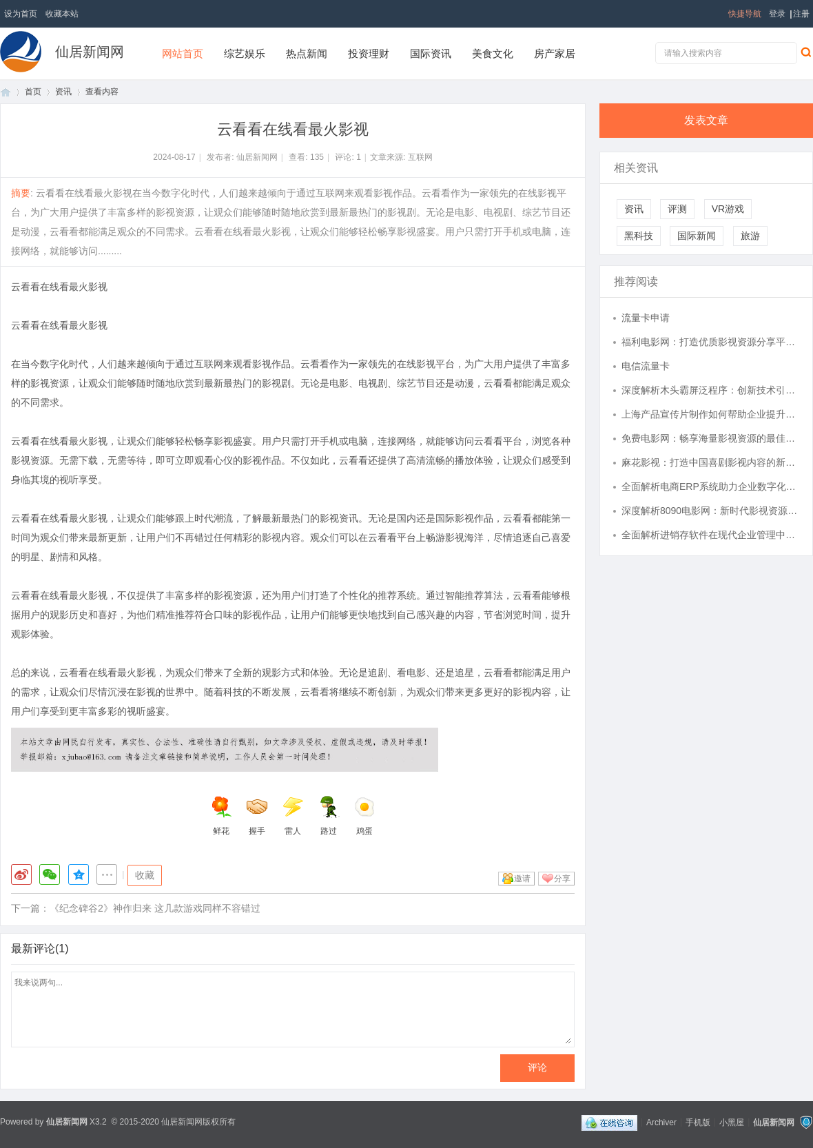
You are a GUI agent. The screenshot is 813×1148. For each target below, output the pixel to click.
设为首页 (20, 14)
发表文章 (706, 120)
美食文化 (492, 53)
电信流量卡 (645, 365)
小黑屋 (731, 1122)
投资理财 (368, 53)
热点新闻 (306, 53)
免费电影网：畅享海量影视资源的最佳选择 (710, 438)
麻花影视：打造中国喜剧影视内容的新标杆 (710, 462)
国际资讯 (430, 53)
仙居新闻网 (89, 51)
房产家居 (554, 53)
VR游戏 (728, 208)
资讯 (63, 91)
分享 (562, 878)
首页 (5, 92)
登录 (777, 14)
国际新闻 (696, 235)
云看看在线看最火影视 (59, 286)
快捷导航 (744, 14)
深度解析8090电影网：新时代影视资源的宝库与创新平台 (710, 510)
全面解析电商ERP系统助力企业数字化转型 (710, 486)
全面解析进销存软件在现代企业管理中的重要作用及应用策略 (710, 534)
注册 (801, 14)
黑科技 (638, 235)
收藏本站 (62, 14)
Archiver (661, 1122)
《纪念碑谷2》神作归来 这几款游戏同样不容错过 (155, 908)
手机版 (698, 1122)
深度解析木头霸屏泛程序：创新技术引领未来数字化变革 (710, 390)
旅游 (750, 235)
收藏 (144, 875)
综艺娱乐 (244, 53)
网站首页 (182, 53)
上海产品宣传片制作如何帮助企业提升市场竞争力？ (710, 414)
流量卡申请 (645, 317)
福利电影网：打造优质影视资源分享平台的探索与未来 (710, 341)
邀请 (522, 878)
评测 (677, 208)
